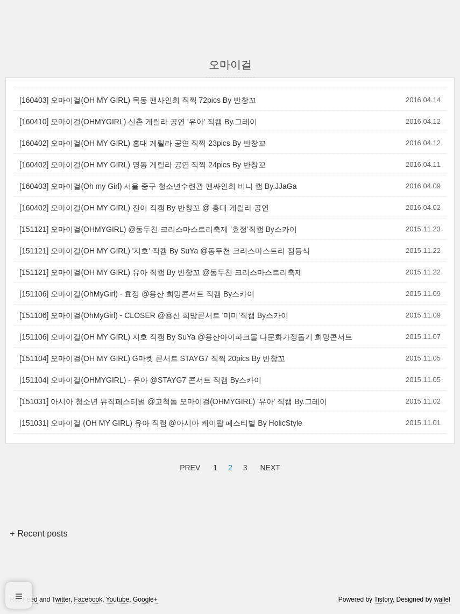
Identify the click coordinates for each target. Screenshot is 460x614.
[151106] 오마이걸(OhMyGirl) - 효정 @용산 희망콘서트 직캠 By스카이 (136, 294)
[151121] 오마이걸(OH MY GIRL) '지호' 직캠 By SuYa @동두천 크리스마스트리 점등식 (164, 250)
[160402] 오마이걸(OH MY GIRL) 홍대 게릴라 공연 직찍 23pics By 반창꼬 (142, 143)
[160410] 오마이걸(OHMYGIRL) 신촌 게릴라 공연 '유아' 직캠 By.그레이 (138, 121)
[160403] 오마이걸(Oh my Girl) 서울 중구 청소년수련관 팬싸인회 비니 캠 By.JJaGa (157, 186)
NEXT (268, 466)
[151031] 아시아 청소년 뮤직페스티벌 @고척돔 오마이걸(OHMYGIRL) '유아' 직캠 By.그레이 (173, 401)
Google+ (145, 599)
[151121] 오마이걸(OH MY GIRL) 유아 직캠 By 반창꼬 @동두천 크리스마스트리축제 (160, 272)
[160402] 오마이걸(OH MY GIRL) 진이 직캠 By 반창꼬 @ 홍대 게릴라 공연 (144, 207)
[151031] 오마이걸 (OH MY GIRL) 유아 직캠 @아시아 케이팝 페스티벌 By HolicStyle (160, 423)
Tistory (383, 599)
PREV (188, 466)
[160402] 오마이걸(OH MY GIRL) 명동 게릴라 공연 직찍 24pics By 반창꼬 (142, 164)
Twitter (61, 599)
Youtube (118, 599)
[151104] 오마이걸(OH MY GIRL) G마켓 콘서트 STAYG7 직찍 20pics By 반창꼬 (152, 358)
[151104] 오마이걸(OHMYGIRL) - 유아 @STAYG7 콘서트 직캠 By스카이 (140, 380)
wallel (442, 599)
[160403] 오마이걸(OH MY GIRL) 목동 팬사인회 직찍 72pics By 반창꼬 (137, 100)
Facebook (88, 599)
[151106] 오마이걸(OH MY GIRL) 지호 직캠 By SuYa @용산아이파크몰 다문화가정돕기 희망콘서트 (185, 337)
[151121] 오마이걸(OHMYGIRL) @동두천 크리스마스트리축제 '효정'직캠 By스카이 (158, 229)
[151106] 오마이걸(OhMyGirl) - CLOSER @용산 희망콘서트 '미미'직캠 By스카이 (153, 315)
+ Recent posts (38, 533)
